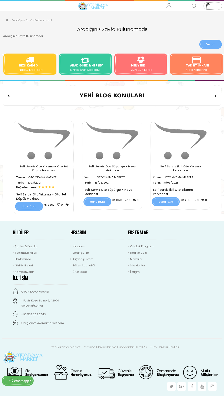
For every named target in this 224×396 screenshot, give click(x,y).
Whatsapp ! (20, 380)
